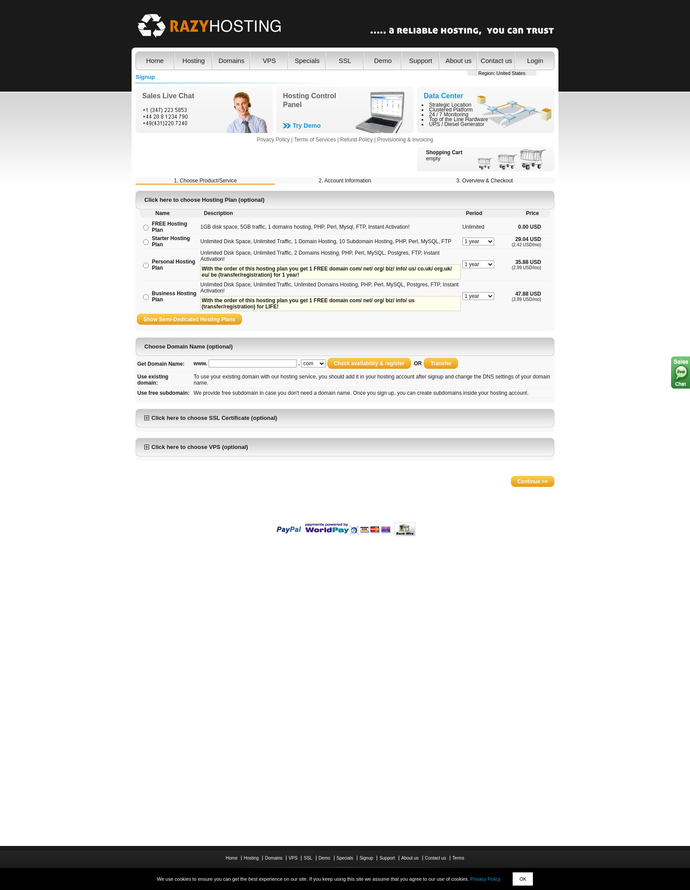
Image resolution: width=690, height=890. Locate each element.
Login (535, 60)
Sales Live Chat (168, 96)
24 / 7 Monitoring (448, 114)
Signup (366, 858)
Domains (231, 60)
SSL (345, 60)
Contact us (496, 60)
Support (421, 60)
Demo (383, 60)
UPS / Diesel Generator (456, 124)
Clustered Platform (451, 110)
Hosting (194, 60)
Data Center (443, 96)
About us (458, 60)
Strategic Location (450, 105)
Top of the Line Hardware (458, 119)
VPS (269, 60)
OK (522, 879)
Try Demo (307, 125)
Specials (307, 60)
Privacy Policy (485, 879)
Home (155, 60)
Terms (458, 858)
